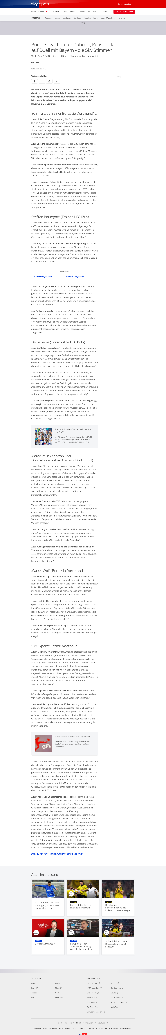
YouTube (102, 1023)
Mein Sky (115, 1007)
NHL (33, 998)
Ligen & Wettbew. (108, 18)
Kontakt (91, 1028)
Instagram (90, 1023)
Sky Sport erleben (124, 4)
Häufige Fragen (40, 1028)
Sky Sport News (117, 988)
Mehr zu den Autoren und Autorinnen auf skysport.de (57, 853)
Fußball (56, 12)
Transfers (121, 18)
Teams (95, 18)
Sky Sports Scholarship (96, 1012)
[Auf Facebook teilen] (34, 81)
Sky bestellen (93, 983)
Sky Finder (92, 1002)
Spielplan (77, 18)
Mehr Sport (59, 998)
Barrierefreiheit (126, 1028)
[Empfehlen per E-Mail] (57, 81)
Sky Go (114, 983)
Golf (88, 12)
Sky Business (117, 998)
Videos (41, 12)
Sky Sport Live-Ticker (119, 1002)
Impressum (52, 1028)
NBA (94, 12)
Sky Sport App (92, 1007)
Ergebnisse (67, 18)
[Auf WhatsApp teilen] (49, 81)
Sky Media (92, 998)
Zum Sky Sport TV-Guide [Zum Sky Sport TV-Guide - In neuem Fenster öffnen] (124, 12)
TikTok (79, 1023)
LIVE (49, 12)
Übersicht (48, 18)
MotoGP (73, 12)
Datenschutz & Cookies (74, 1028)
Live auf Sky (92, 993)
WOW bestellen (94, 988)
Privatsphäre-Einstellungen (107, 1028)
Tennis (82, 12)
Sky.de (114, 993)
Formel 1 (65, 12)
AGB (61, 1028)
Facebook (68, 1023)
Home (33, 12)
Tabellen (87, 18)
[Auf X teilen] (42, 81)
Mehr (106, 12)
